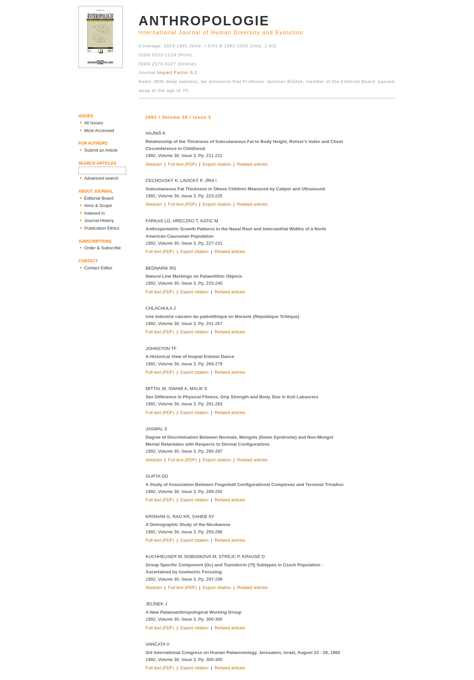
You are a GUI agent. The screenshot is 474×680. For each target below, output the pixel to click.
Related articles (252, 164)
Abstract (154, 164)
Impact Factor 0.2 (177, 72)
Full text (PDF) (182, 164)
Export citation (217, 164)
